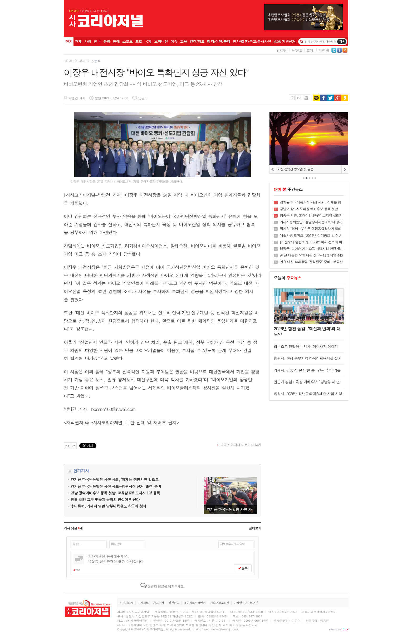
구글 (337, 98)
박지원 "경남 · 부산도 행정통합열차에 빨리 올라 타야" (310, 228)
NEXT (344, 169)
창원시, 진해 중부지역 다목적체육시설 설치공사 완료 (307, 361)
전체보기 (255, 528)
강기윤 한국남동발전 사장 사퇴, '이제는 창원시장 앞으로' (230, 495)
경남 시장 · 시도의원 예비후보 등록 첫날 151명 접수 (309, 209)
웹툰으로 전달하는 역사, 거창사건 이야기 (306, 346)
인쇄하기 (306, 98)
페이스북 (323, 98)
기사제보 (143, 603)
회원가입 (323, 50)
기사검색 (341, 41)
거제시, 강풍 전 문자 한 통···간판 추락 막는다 (307, 372)
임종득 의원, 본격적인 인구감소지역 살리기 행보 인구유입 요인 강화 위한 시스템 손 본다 (311, 215)
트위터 (330, 98)
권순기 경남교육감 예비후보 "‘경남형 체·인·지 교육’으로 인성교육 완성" (307, 384)
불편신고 (173, 603)
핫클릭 (96, 60)
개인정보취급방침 (195, 603)
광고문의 (158, 603)
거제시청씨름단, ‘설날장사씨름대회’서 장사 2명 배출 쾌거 (311, 222)
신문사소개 (126, 603)
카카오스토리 (344, 98)
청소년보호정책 (219, 603)
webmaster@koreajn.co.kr (221, 629)
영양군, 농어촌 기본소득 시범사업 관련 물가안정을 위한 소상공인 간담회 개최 (312, 248)
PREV (272, 169)
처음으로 (297, 50)
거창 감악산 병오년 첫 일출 (295, 169)
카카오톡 (316, 98)
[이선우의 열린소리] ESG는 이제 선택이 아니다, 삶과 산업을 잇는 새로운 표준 (311, 242)
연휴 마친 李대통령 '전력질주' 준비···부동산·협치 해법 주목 (312, 261)
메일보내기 (299, 98)
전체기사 (282, 50)
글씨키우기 (292, 98)
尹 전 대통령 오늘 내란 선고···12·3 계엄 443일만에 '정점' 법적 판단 (311, 255)
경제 (82, 60)
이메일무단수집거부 (246, 603)
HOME (68, 60)
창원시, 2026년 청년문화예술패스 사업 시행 (308, 393)
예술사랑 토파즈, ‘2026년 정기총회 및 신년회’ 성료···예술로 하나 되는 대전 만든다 (311, 235)
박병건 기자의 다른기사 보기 (240, 444)
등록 (242, 568)
